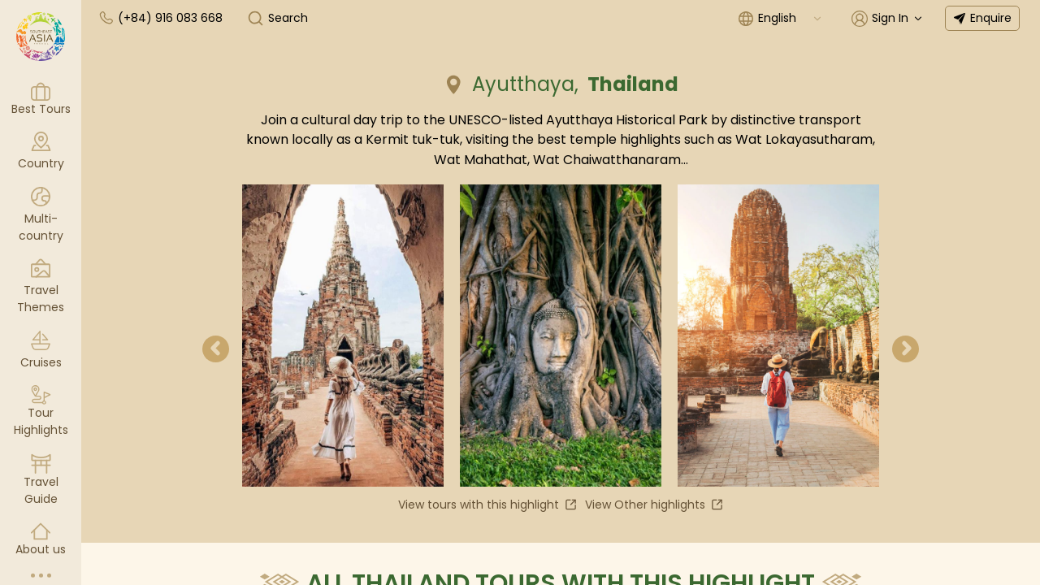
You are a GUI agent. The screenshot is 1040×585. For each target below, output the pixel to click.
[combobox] (790, 18)
